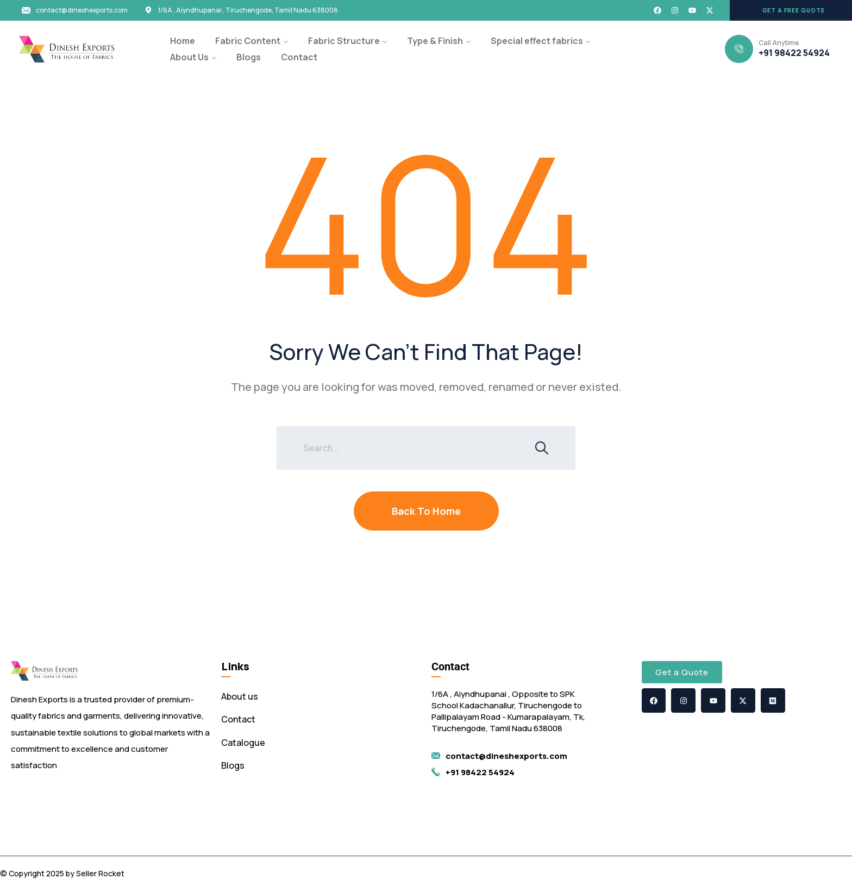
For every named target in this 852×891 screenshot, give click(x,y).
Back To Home (426, 511)
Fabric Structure (344, 41)
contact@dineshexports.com (82, 10)
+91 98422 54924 (794, 53)
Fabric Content (247, 41)
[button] (791, 10)
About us (239, 696)
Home (182, 41)
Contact (299, 57)
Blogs (248, 57)
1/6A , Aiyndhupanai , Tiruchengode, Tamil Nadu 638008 (248, 10)
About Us (189, 57)
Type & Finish (435, 41)
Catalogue (243, 743)
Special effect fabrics (537, 41)
